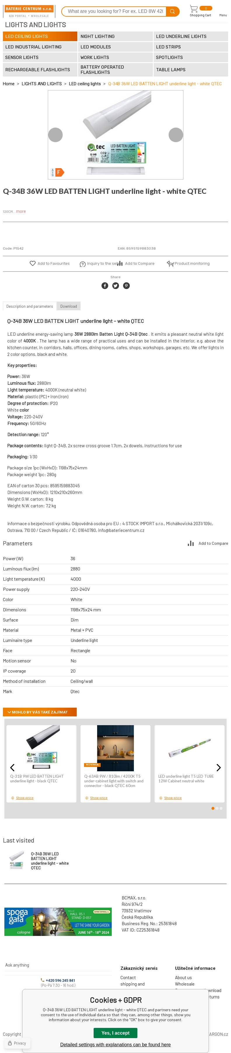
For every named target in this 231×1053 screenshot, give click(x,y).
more (21, 211)
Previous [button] (55, 135)
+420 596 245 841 (58, 980)
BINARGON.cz (215, 1034)
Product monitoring (189, 263)
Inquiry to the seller (101, 263)
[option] (115, 134)
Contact (128, 977)
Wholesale (185, 983)
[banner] (29, 11)
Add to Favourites (54, 263)
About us (183, 977)
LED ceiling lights (85, 83)
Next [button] (176, 135)
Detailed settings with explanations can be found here (115, 1044)
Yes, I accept (116, 1033)
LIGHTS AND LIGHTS (42, 83)
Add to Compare (140, 263)
